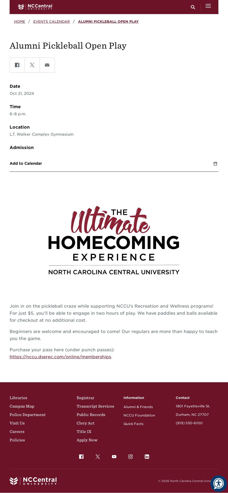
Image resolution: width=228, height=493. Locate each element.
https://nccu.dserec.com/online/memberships (60, 356)
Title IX (84, 431)
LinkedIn (145, 455)
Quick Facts (133, 424)
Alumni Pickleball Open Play (108, 21)
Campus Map (22, 406)
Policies (17, 440)
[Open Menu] (208, 7)
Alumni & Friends (138, 407)
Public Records (91, 415)
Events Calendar (51, 21)
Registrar (85, 398)
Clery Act (85, 423)
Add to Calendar (26, 163)
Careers (17, 431)
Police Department (28, 415)
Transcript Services (95, 406)
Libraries (18, 398)
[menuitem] (81, 456)
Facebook (80, 455)
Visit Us (17, 423)
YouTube (112, 455)
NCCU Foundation (139, 415)
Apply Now (87, 440)
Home (19, 21)
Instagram (129, 455)
